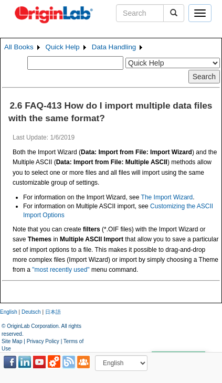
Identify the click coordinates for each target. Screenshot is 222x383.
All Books (19, 47)
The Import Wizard (167, 197)
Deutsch (31, 312)
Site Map (12, 341)
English (8, 312)
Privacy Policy (43, 341)
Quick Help (63, 47)
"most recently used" (60, 269)
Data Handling (114, 47)
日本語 (53, 312)
